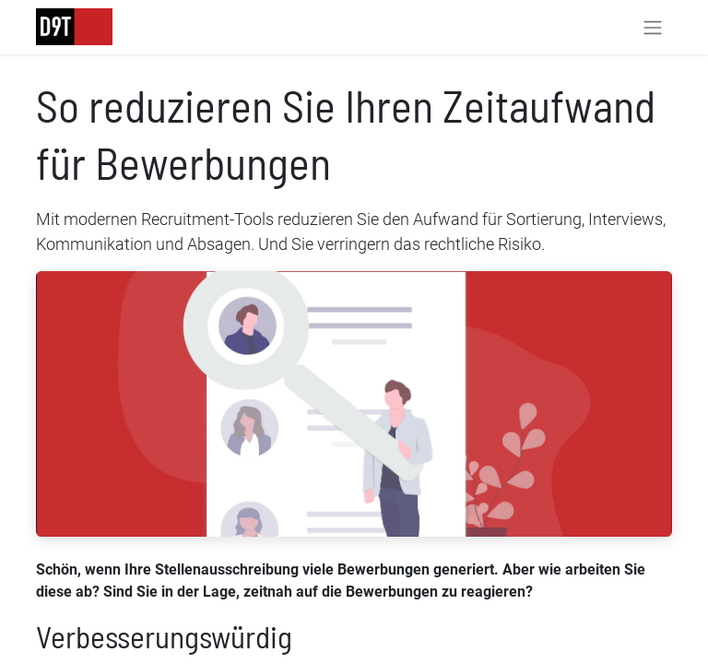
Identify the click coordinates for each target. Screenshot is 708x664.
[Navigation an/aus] (652, 27)
